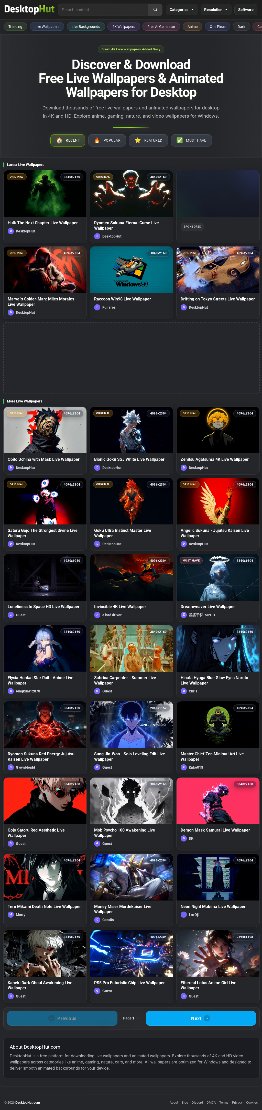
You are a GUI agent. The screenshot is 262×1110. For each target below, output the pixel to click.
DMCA (211, 1102)
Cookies (252, 1102)
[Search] (155, 10)
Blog (185, 1102)
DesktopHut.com (27, 1102)
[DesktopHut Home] (29, 10)
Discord (197, 1102)
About (174, 1102)
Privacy (237, 1102)
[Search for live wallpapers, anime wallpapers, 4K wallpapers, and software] (103, 10)
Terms (223, 1102)
